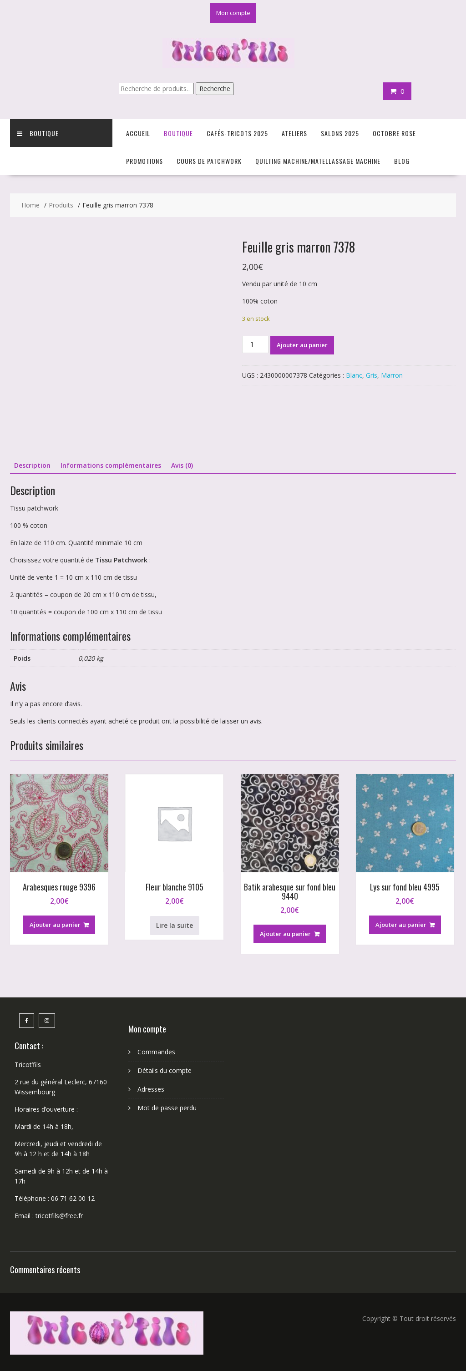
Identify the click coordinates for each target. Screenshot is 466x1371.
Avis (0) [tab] (182, 465)
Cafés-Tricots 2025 (237, 133)
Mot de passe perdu (167, 1107)
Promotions (144, 161)
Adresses (150, 1089)
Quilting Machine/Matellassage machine (317, 161)
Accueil (138, 133)
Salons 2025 (340, 133)
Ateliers (294, 133)
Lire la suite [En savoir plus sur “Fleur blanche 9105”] (174, 925)
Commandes (156, 1051)
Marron (392, 375)
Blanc (354, 375)
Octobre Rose (394, 133)
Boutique (38, 133)
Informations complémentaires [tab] (111, 465)
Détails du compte (164, 1070)
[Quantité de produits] (255, 344)
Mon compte (233, 13)
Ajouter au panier (302, 345)
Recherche (214, 88)
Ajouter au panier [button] (55, 925)
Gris (371, 375)
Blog (402, 161)
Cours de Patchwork (209, 161)
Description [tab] (32, 465)
